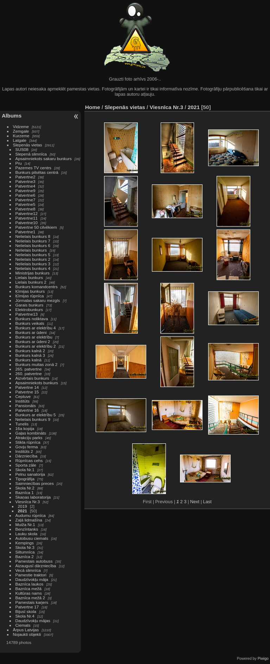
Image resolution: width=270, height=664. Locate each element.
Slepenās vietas (27, 145)
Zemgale (21, 131)
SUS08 (21, 149)
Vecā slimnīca (28, 570)
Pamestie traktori (30, 575)
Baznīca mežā (28, 588)
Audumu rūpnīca (30, 515)
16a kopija (24, 428)
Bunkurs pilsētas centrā (36, 172)
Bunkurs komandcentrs (36, 286)
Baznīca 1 (24, 492)
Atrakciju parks (29, 437)
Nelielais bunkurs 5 (32, 254)
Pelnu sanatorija (30, 474)
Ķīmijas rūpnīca (29, 295)
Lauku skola (26, 533)
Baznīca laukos (29, 584)
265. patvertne (28, 369)
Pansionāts (25, 405)
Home (92, 107)
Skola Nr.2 (24, 488)
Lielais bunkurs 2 (30, 282)
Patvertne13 (26, 314)
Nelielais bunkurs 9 (32, 419)
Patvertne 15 (27, 392)
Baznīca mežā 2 (30, 597)
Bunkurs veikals (29, 323)
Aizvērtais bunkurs (32, 378)
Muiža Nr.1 (25, 524)
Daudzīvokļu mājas (32, 620)
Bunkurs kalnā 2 (30, 350)
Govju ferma (26, 446)
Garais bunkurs (29, 305)
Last (207, 501)
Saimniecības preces (34, 483)
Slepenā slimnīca (31, 154)
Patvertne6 (25, 195)
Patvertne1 (25, 231)
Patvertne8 (25, 209)
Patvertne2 (25, 177)
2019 (22, 506)
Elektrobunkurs (29, 309)
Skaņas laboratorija (33, 497)
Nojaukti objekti (27, 634)
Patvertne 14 (27, 387)
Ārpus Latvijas (26, 629)
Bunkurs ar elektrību (33, 337)
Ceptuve (23, 396)
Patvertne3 (25, 181)
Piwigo (263, 658)
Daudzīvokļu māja (32, 579)
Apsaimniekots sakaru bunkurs (43, 158)
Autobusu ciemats (32, 538)
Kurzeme (21, 135)
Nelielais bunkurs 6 (32, 245)
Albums (11, 116)
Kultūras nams (28, 593)
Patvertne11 (26, 218)
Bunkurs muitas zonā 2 (36, 364)
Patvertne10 (26, 222)
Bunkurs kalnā (28, 360)
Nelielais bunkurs (31, 250)
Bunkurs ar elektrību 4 (35, 327)
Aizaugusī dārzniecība (35, 565)
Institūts (22, 401)
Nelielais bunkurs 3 (32, 263)
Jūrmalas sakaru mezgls (37, 300)
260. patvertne (28, 373)
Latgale (20, 140)
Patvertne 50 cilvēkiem (36, 227)
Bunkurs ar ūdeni (31, 332)
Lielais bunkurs (29, 277)
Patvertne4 (25, 186)
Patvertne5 (25, 204)
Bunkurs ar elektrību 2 (35, 346)
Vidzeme (21, 126)
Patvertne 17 (27, 607)
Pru (18, 163)
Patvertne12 (26, 213)
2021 (22, 510)
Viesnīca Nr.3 (27, 501)
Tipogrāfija (25, 478)
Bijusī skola (26, 611)
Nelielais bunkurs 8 (32, 236)
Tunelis (22, 424)
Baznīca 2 (24, 556)
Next (194, 501)
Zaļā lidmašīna (29, 520)
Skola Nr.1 (24, 469)
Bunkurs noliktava (31, 318)
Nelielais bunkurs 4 (32, 268)
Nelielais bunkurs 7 (32, 241)
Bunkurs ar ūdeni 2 (32, 341)
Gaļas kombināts (30, 433)
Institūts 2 (24, 451)
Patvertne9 (25, 190)
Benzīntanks (26, 529)
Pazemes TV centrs (33, 167)
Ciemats (23, 625)
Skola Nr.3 (24, 547)
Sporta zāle (26, 465)
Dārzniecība (26, 456)
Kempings (24, 542)
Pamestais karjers (32, 602)
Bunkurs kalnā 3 (30, 355)
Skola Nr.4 (24, 616)
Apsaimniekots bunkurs (36, 382)
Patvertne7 (25, 199)
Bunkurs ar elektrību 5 (35, 414)
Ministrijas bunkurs (32, 273)
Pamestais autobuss (34, 561)
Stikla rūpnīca (27, 442)
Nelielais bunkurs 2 (32, 259)
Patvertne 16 (27, 410)
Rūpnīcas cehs (29, 460)
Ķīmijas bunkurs (30, 291)
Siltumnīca (25, 552)
